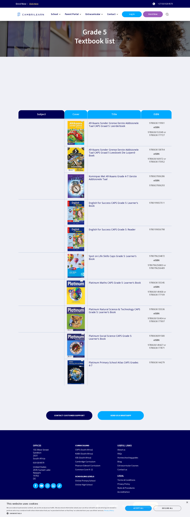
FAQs (119, 453)
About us (121, 449)
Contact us (122, 469)
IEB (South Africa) (83, 457)
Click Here (33, 3)
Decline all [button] (167, 508)
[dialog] (95, 508)
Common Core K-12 (84, 469)
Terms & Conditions (126, 480)
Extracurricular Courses (127, 465)
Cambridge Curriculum (85, 461)
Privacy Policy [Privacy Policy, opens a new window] (109, 510)
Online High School (84, 484)
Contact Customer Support (69, 415)
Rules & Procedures (126, 488)
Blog (119, 461)
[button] (56, 14)
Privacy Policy (123, 484)
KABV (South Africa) (84, 453)
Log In (132, 14)
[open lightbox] (76, 133)
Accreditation (123, 492)
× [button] (187, 503)
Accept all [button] (138, 508)
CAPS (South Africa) (84, 449)
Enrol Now (152, 14)
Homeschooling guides (127, 457)
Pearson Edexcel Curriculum (87, 465)
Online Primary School (85, 480)
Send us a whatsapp (120, 415)
